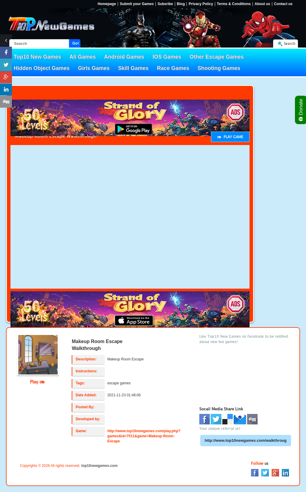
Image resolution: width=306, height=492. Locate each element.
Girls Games (94, 68)
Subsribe (165, 4)
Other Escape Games (217, 57)
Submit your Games (137, 4)
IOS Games (167, 57)
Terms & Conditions (234, 4)
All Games (83, 57)
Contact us (283, 4)
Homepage (107, 4)
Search (289, 43)
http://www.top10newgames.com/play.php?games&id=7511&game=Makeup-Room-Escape (143, 436)
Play (37, 381)
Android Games (124, 57)
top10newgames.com (99, 466)
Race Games (173, 68)
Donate (301, 110)
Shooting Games (219, 68)
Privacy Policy (201, 4)
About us (262, 4)
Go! (75, 43)
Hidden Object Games (42, 68)
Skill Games (133, 68)
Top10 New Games (37, 57)
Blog (181, 4)
